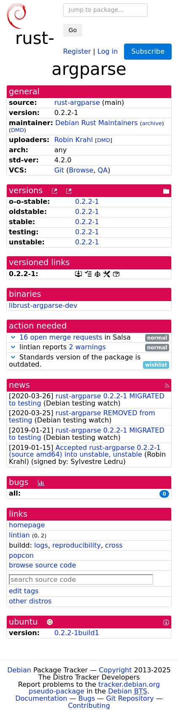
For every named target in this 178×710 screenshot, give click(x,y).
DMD (17, 130)
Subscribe (148, 51)
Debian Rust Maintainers (96, 123)
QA (103, 170)
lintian (19, 535)
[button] (13, 337)
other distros (30, 601)
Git (59, 170)
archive (152, 123)
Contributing (89, 706)
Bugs (86, 698)
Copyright (115, 670)
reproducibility (76, 545)
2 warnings (87, 347)
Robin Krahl (73, 140)
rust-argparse (77, 103)
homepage (27, 525)
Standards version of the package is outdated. (89, 361)
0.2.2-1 (87, 201)
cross (113, 545)
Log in (107, 51)
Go (73, 30)
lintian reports (89, 347)
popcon (21, 555)
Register (77, 51)
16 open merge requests (60, 337)
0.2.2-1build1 (76, 633)
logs (41, 545)
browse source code (42, 565)
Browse (81, 170)
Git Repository (130, 698)
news (19, 385)
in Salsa (89, 337)
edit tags (23, 591)
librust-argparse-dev (43, 306)
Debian (19, 670)
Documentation (41, 698)
